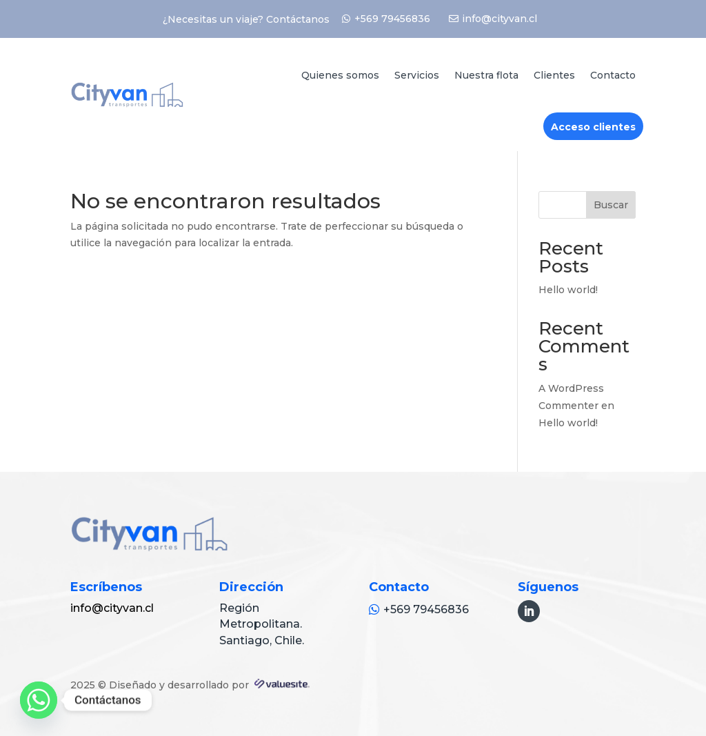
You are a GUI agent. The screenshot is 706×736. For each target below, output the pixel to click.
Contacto (613, 75)
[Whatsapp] (38, 700)
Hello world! (568, 290)
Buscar (611, 205)
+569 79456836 (392, 18)
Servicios (416, 75)
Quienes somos (340, 75)
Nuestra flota (486, 75)
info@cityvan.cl (499, 18)
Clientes (554, 75)
